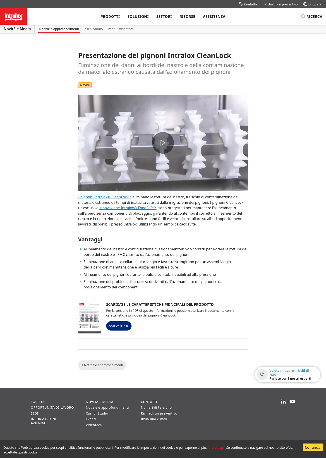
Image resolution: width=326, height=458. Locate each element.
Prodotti (110, 16)
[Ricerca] (311, 16)
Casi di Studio (93, 29)
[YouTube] (292, 402)
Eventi (110, 29)
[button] (163, 143)
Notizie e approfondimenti (59, 29)
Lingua (312, 4)
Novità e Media (17, 28)
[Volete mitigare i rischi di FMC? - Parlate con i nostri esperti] (288, 375)
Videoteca (126, 29)
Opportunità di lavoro (52, 407)
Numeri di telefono (156, 407)
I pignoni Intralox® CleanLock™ (105, 196)
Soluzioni (138, 16)
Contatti (149, 402)
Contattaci (249, 4)
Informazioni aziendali (43, 421)
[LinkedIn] (283, 402)
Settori (164, 16)
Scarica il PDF (119, 326)
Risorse (187, 16)
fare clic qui (216, 447)
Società (38, 402)
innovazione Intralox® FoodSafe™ (128, 207)
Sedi (34, 413)
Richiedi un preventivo (281, 4)
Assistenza (214, 16)
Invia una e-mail (154, 419)
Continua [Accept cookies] (312, 447)
